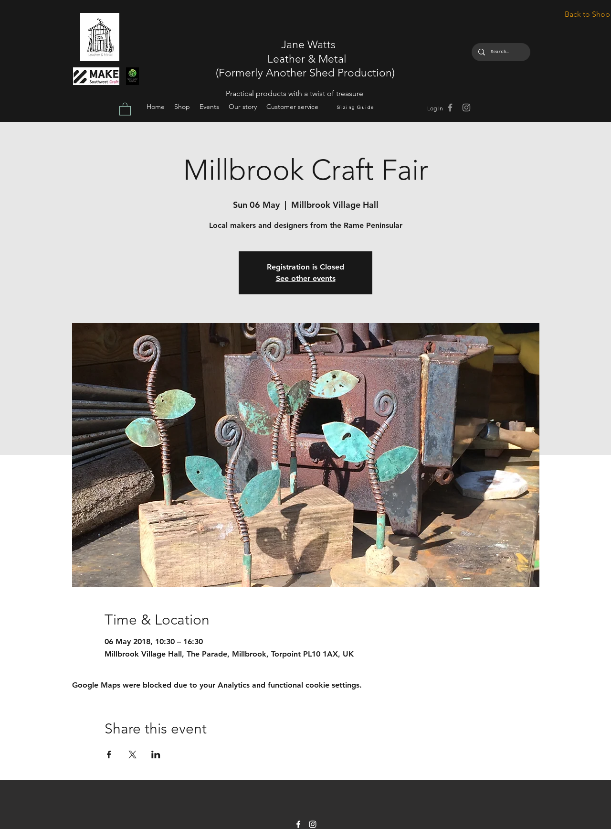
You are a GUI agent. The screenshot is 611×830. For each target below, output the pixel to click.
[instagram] (312, 824)
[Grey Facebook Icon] (450, 107)
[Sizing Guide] (355, 107)
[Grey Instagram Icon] (466, 107)
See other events (306, 278)
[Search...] (500, 52)
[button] (125, 109)
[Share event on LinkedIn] (155, 754)
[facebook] (298, 824)
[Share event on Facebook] (109, 754)
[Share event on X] (132, 754)
